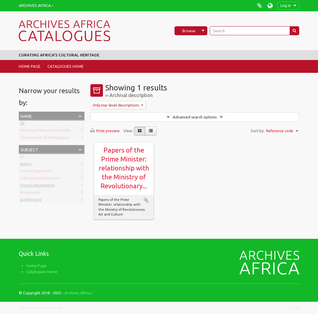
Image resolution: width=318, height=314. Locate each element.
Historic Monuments (37, 186)
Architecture (30, 200)
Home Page (29, 66)
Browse (188, 31)
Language (270, 5)
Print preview (105, 131)
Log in (285, 5)
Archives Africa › (36, 5)
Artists (26, 165)
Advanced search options (195, 117)
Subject (29, 149)
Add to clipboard (146, 200)
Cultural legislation (36, 172)
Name (26, 115)
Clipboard (259, 5)
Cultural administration (40, 179)
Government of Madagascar (44, 138)
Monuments (30, 193)
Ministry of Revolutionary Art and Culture (55, 131)
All (22, 124)
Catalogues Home (65, 66)
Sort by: (257, 131)
